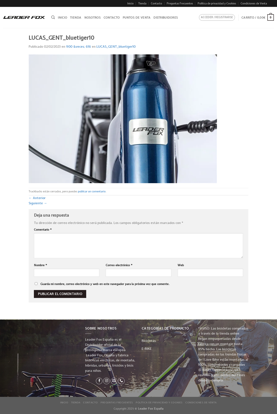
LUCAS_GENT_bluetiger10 (116, 46)
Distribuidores (165, 17)
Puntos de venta (136, 17)
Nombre (40, 265)
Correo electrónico (119, 265)
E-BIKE (147, 348)
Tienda (142, 3)
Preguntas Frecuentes (180, 3)
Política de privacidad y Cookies (217, 3)
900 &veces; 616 (78, 46)
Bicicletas (149, 341)
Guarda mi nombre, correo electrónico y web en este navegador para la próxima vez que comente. (104, 284)
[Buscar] (53, 17)
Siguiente (38, 203)
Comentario (43, 229)
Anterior (37, 198)
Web (181, 265)
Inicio (130, 3)
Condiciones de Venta (254, 3)
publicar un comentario (92, 191)
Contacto (156, 3)
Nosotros (92, 17)
